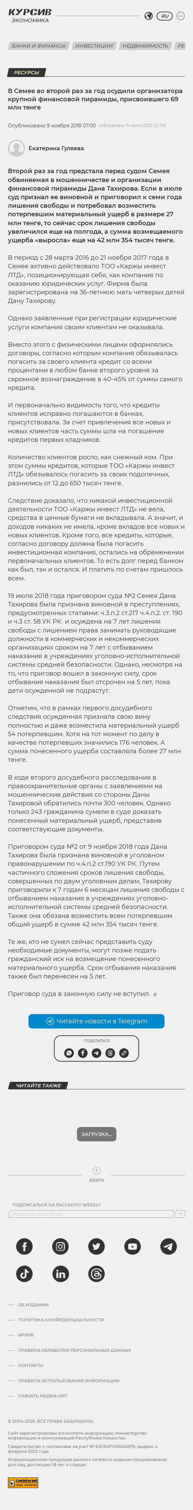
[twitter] (96, 1246)
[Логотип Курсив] (30, 12)
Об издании (33, 1305)
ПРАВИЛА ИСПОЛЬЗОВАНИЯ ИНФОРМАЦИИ (69, 1381)
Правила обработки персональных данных (74, 1350)
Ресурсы (26, 72)
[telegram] (168, 1246)
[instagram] (60, 1246)
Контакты (30, 1365)
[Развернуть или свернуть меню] (180, 16)
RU (164, 16)
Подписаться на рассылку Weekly (56, 1205)
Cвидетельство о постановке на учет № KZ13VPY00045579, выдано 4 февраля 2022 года (83, 1449)
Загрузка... (97, 1134)
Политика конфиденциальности (61, 1320)
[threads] (96, 1274)
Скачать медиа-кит (42, 1396)
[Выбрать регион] (148, 16)
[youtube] (132, 1246)
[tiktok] (24, 1274)
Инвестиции (94, 46)
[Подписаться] (180, 1214)
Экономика (29, 20)
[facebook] (24, 1246)
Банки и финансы (39, 46)
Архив (26, 1335)
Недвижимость (145, 46)
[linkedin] (60, 1274)
